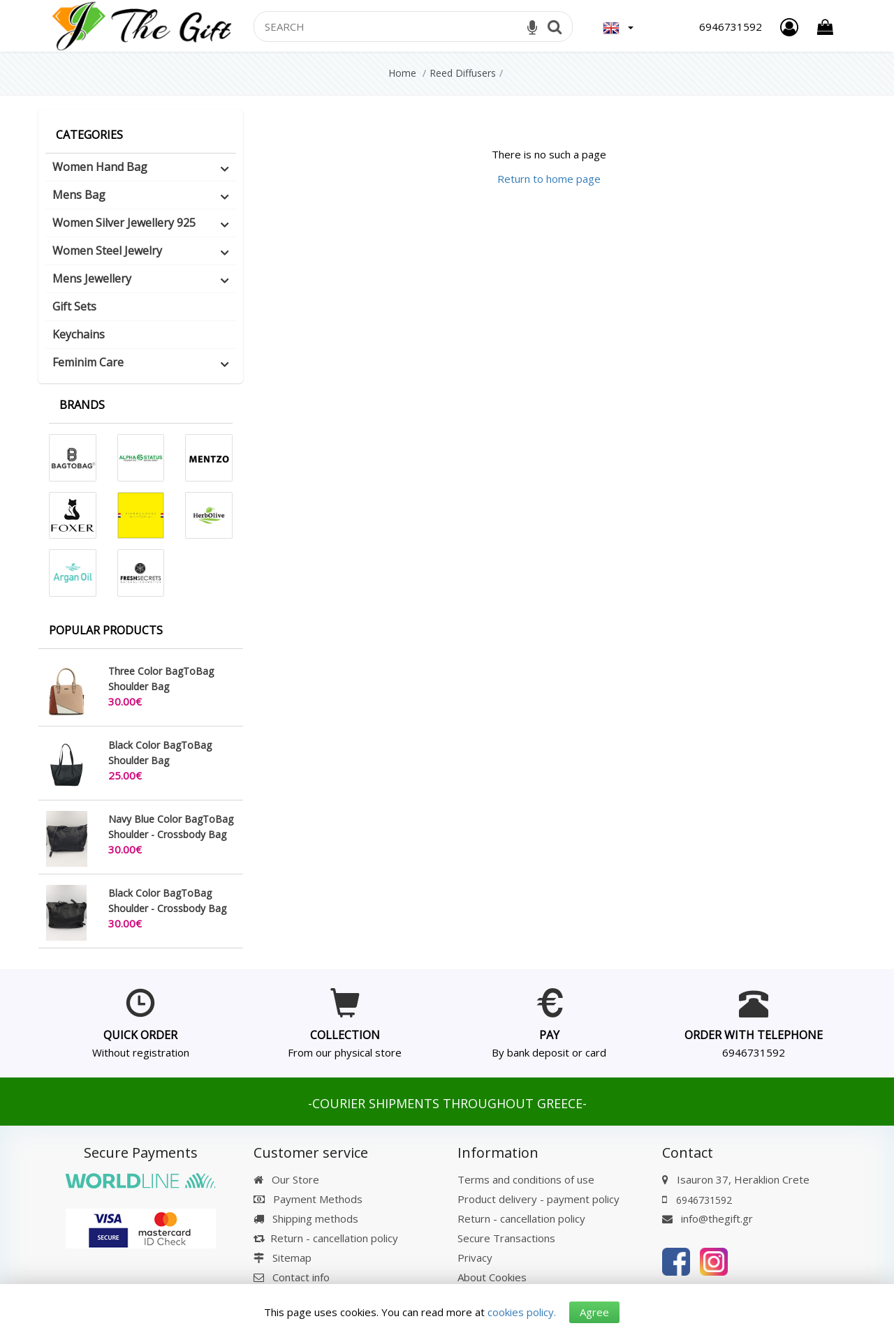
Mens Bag (78, 194)
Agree (594, 1312)
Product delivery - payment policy (538, 1199)
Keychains (78, 334)
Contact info (301, 1277)
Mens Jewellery (91, 278)
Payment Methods (308, 1199)
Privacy (474, 1258)
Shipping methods (306, 1218)
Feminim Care (88, 362)
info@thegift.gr (707, 1218)
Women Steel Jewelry (107, 250)
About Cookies (492, 1277)
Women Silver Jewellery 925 (124, 222)
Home (402, 73)
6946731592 (753, 1052)
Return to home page (549, 179)
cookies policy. (522, 1312)
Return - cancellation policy (326, 1238)
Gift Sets (74, 306)
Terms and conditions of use (525, 1179)
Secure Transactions (506, 1238)
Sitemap (283, 1258)
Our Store (286, 1179)
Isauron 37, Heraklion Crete (743, 1179)
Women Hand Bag (99, 166)
